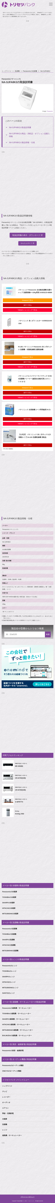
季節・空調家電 (8, 1113)
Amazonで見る (27, 300)
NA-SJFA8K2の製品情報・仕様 (22, 142)
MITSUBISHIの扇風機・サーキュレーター (17, 1030)
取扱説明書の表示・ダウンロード (26, 235)
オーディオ (6, 1102)
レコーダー (6, 1097)
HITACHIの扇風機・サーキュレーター (16, 1024)
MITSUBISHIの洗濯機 (10, 951)
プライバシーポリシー (28, 1197)
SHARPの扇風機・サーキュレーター (15, 1019)
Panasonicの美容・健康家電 (13, 1050)
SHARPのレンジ (8, 977)
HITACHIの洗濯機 (8, 945)
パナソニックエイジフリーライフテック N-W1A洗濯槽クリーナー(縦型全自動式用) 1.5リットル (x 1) (35, 378)
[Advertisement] (27, 45)
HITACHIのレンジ (8, 982)
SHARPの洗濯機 (8, 940)
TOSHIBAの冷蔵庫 (9, 897)
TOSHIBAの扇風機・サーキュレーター (16, 1013)
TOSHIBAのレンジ (9, 971)
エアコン (5, 1108)
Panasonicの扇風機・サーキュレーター (17, 1008)
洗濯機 (17, 71)
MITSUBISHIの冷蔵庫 (10, 914)
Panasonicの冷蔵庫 (9, 892)
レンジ (4, 1130)
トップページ (6, 71)
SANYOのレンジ (8, 993)
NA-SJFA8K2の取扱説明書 (20, 127)
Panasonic (50, 111)
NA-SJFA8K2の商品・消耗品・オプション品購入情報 (29, 135)
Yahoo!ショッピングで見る (27, 310)
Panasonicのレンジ (9, 966)
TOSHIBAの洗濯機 (9, 934)
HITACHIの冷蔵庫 (8, 908)
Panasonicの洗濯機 (30, 71)
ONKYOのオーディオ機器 (11, 1071)
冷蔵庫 (4, 1119)
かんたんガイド (26, 243)
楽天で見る (28, 305)
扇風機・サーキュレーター (12, 1135)
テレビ (4, 1091)
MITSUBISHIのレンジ (10, 988)
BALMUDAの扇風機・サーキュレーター (17, 1035)
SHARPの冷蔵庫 (8, 903)
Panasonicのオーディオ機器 (13, 1065)
